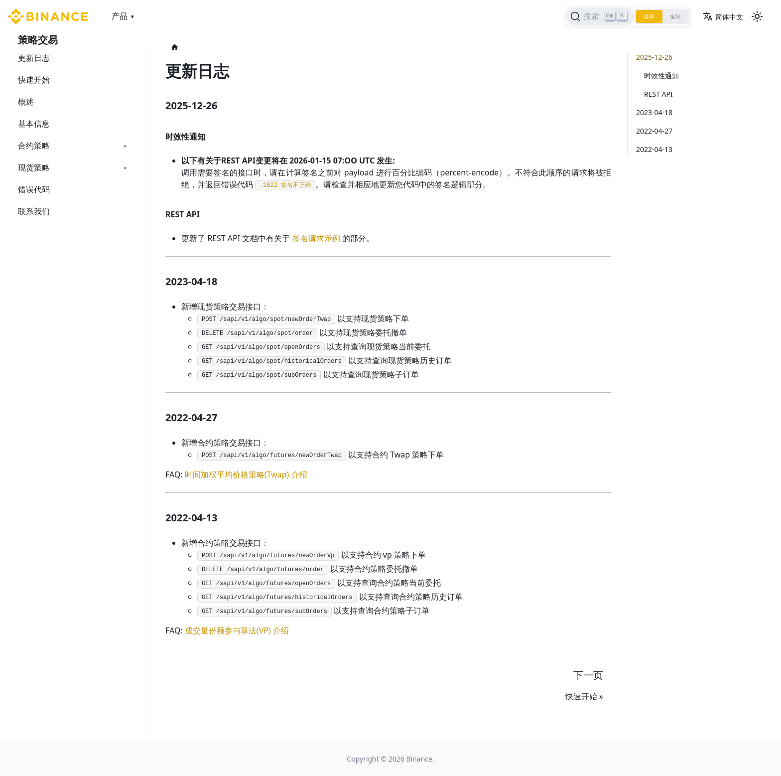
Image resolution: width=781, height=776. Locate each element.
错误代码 (34, 189)
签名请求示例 (316, 238)
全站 (673, 16)
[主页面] (174, 47)
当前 (644, 16)
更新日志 (34, 57)
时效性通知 (661, 75)
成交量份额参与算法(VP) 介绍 (237, 630)
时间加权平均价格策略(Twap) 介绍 (246, 474)
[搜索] (592, 16)
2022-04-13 (654, 149)
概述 (26, 101)
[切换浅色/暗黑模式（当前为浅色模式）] (757, 16)
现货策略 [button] (34, 167)
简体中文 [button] (723, 16)
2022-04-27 (654, 131)
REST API (658, 94)
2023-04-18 (654, 112)
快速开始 (34, 79)
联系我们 (34, 211)
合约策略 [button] (34, 145)
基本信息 (34, 123)
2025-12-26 (654, 57)
